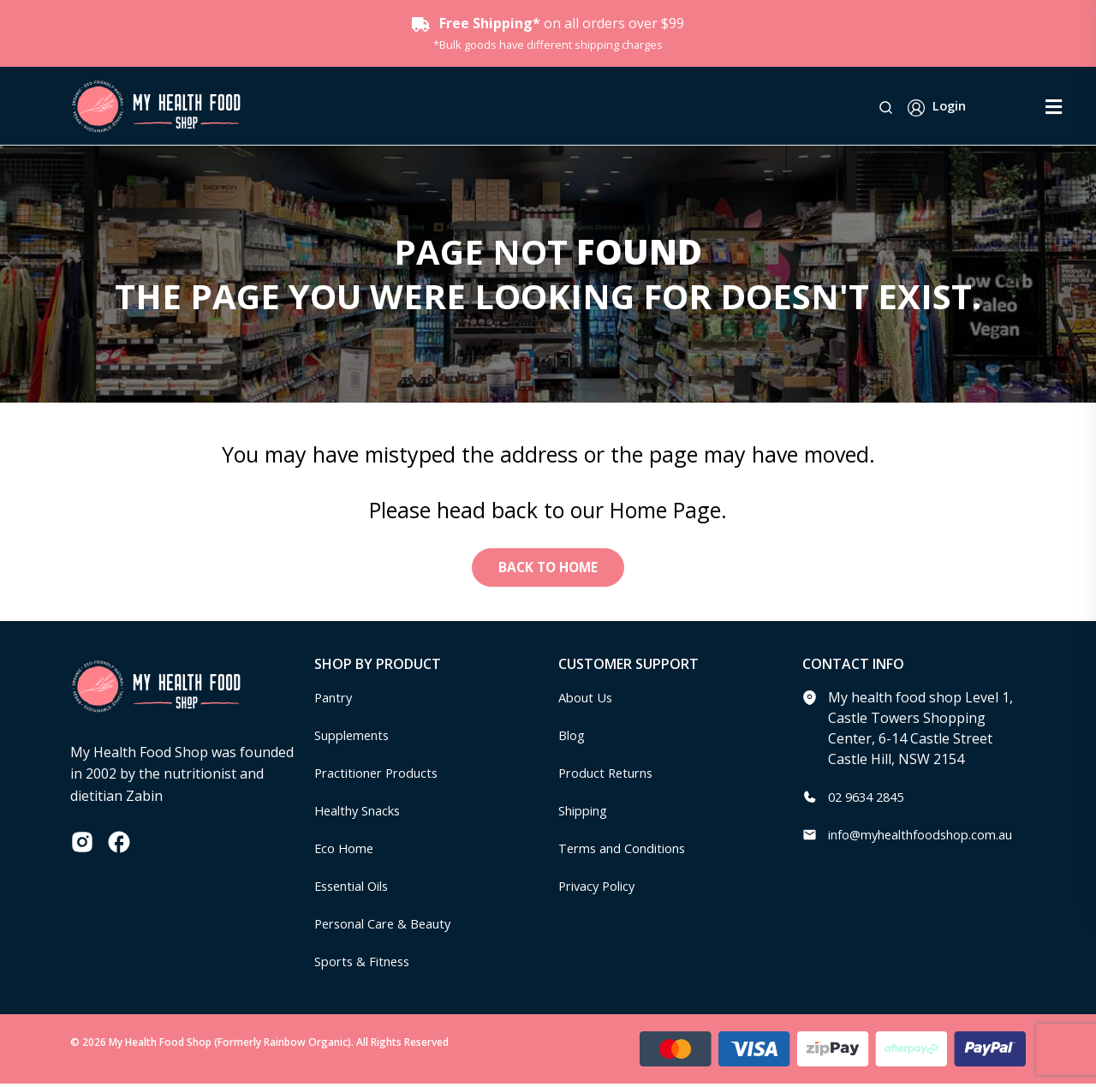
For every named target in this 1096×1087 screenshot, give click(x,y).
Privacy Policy (601, 888)
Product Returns (611, 775)
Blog (573, 737)
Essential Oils (356, 888)
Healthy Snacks (363, 812)
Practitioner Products (382, 775)
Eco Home (346, 850)
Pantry (335, 699)
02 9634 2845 (870, 799)
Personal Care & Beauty (390, 926)
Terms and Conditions (629, 850)
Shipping (587, 812)
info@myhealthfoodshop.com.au (932, 836)
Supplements (356, 737)
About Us (588, 699)
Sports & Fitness (366, 963)
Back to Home (548, 568)
